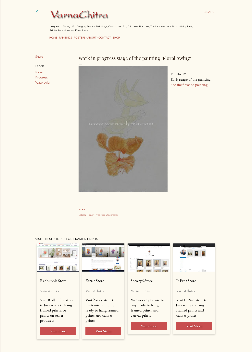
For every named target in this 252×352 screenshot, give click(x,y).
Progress (41, 77)
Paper (39, 72)
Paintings (65, 37)
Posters (80, 37)
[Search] (211, 12)
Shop (116, 37)
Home (53, 37)
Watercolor (42, 82)
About (92, 37)
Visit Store (58, 331)
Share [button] (39, 56)
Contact (104, 37)
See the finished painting (189, 85)
